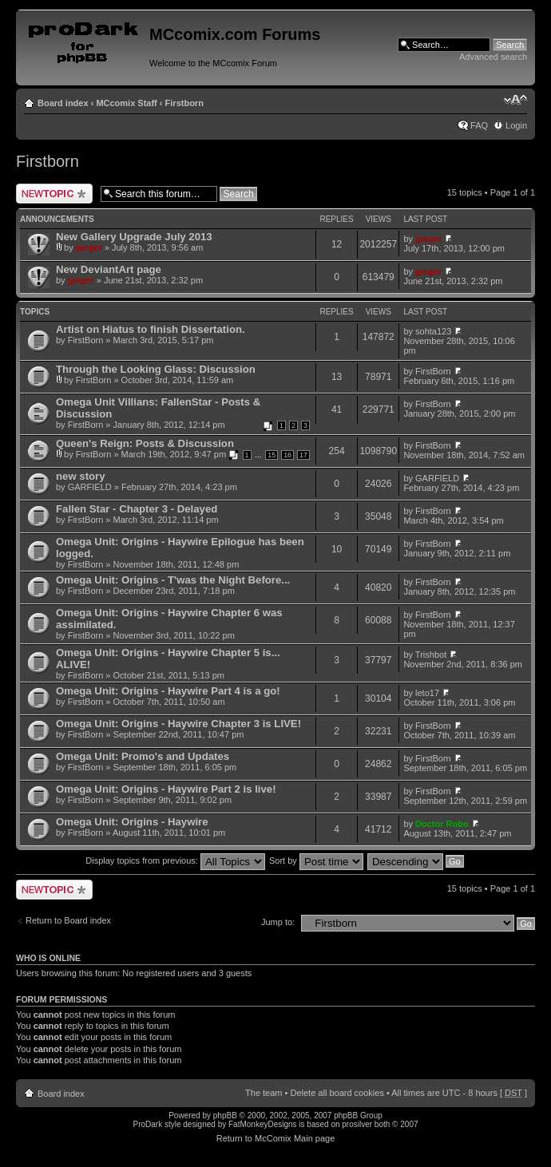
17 (303, 455)
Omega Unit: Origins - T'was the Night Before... (173, 580)
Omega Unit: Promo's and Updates (142, 756)
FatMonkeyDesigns (262, 1124)
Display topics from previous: (175, 860)
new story (80, 476)
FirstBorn (86, 340)
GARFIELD (90, 487)
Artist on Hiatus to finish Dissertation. (150, 329)
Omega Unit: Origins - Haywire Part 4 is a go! (168, 691)
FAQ (479, 125)
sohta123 (433, 331)
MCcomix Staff (126, 103)
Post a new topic (54, 194)
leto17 (427, 693)
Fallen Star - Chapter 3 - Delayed (136, 509)
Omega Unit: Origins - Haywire (132, 822)
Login (516, 125)
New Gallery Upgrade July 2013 (134, 237)
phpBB (225, 1115)
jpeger (89, 247)
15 (272, 455)
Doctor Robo (442, 824)
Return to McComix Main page (275, 1138)
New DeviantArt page (108, 269)
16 (287, 455)
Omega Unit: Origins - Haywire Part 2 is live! (166, 789)
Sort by (316, 860)
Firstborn (184, 103)
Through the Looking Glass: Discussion (156, 369)
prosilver (357, 1124)
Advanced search (493, 56)
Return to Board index (68, 920)
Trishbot (430, 654)
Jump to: (278, 922)
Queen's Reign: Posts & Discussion (145, 443)
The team (263, 1093)
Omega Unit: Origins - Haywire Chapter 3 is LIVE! (178, 724)
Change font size (515, 100)
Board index (63, 103)
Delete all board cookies (336, 1093)
